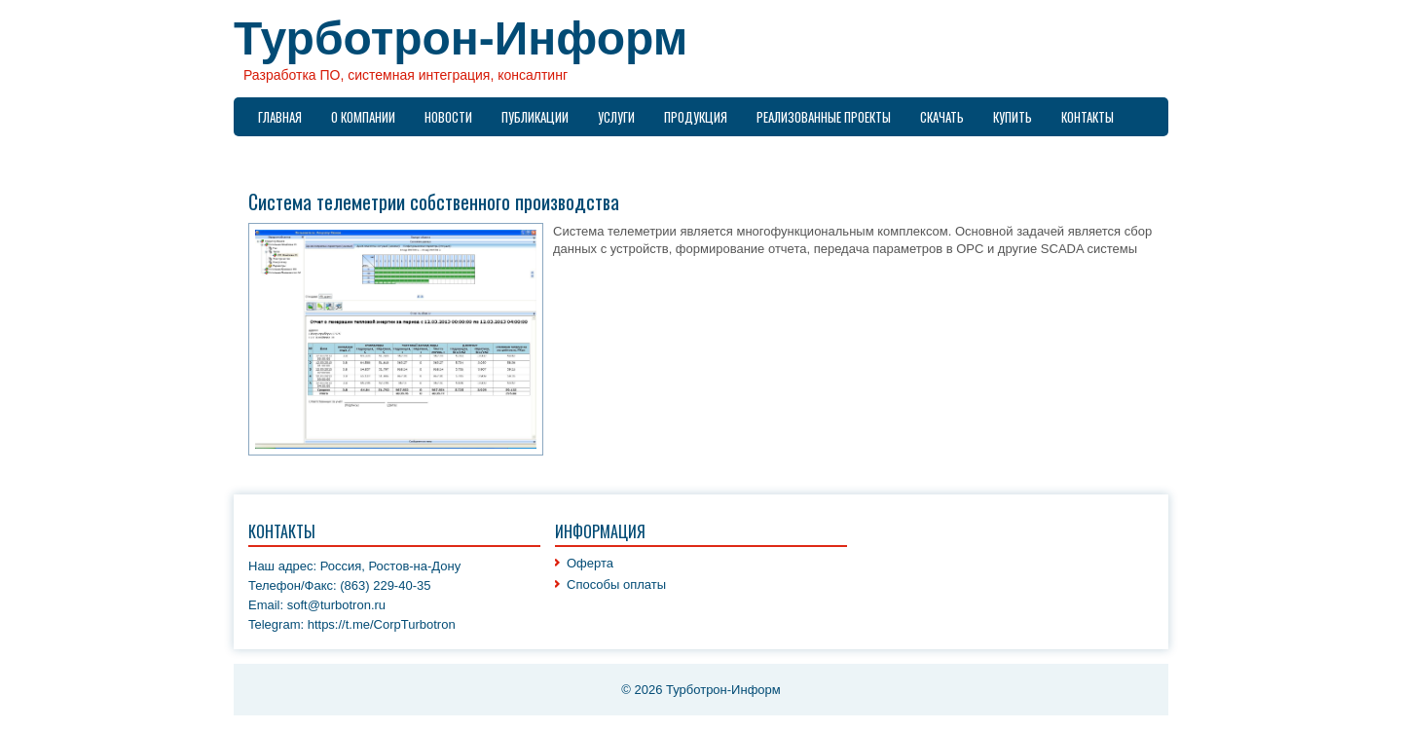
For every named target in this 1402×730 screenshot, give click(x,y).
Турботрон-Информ (460, 38)
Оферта (590, 563)
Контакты (1087, 117)
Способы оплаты (616, 584)
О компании (363, 117)
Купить (1012, 117)
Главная (280, 117)
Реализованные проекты (823, 117)
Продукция (695, 117)
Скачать (942, 117)
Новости (448, 117)
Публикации (535, 117)
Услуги (616, 117)
